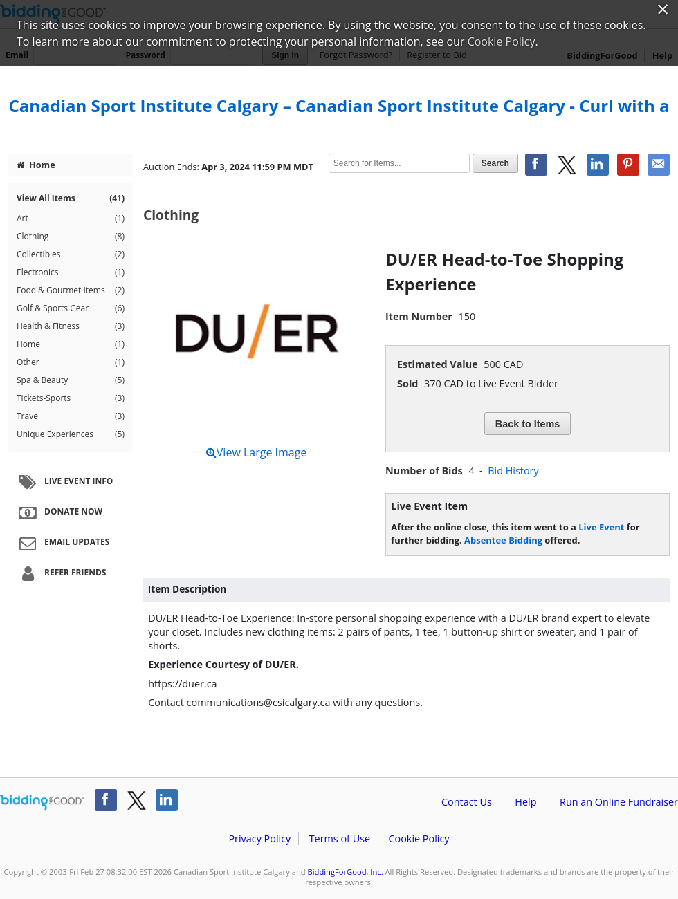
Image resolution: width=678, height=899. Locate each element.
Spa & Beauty (71, 380)
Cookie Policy (418, 838)
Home (36, 164)
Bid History (513, 470)
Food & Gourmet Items (71, 290)
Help (525, 801)
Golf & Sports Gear (71, 308)
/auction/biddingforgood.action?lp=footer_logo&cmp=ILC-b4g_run (42, 803)
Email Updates (62, 542)
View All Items (71, 198)
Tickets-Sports (71, 398)
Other (71, 362)
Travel (71, 416)
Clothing (71, 236)
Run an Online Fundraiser (619, 801)
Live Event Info (64, 482)
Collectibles (71, 254)
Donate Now (58, 512)
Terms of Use (339, 838)
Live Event (601, 527)
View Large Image (256, 452)
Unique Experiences (71, 434)
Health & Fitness (71, 326)
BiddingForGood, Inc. (345, 871)
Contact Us (466, 801)
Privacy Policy (259, 838)
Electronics (71, 272)
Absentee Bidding (503, 540)
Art (71, 218)
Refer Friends (60, 573)
